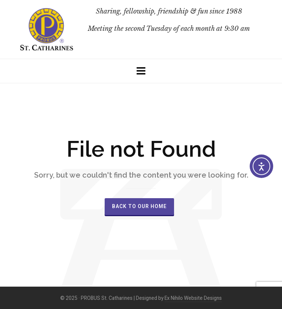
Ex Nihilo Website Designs (193, 298)
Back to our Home (139, 206)
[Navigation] (141, 71)
